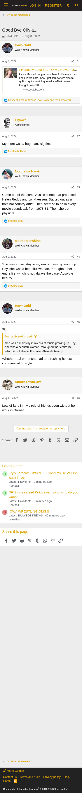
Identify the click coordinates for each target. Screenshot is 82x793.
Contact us (10, 777)
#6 (78, 398)
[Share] (72, 61)
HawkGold (12, 36)
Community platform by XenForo (35, 789)
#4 (78, 256)
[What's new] (68, 5)
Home (7, 780)
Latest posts (12, 466)
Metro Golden (13, 770)
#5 (78, 321)
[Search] (77, 5)
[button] (6, 5)
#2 (78, 136)
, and (39, 100)
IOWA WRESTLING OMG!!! (29, 511)
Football (14, 485)
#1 (78, 61)
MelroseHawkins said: (19, 336)
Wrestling (15, 519)
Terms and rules (30, 777)
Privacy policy (52, 777)
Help (67, 777)
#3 (78, 187)
